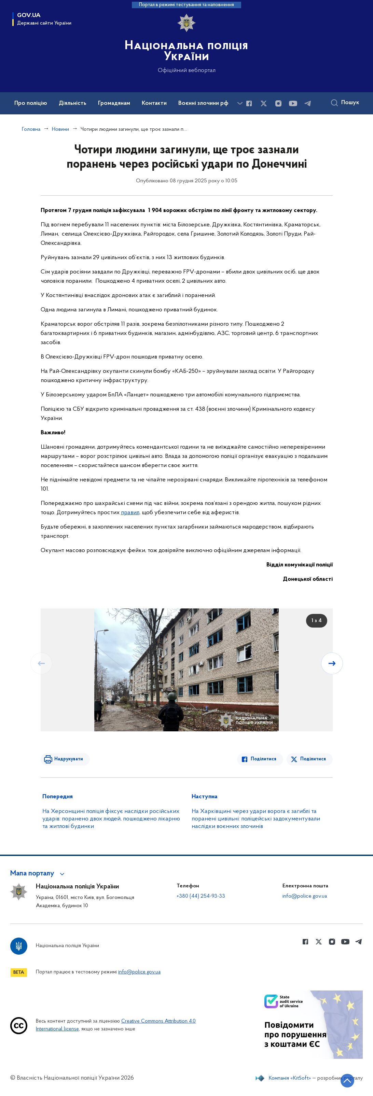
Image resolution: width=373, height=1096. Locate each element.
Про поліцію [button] (30, 103)
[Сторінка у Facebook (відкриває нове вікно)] (249, 103)
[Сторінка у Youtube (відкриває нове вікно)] (293, 103)
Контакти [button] (154, 103)
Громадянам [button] (114, 103)
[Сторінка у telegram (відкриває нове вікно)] (308, 103)
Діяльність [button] (72, 103)
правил (130, 512)
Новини (60, 129)
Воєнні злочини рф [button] (203, 103)
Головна (31, 129)
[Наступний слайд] (332, 663)
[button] (38, 874)
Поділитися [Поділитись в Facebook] (263, 759)
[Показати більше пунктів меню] (240, 103)
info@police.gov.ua (304, 896)
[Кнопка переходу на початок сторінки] (347, 1080)
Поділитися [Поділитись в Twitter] (313, 759)
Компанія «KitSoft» (290, 1078)
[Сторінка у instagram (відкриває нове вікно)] (278, 103)
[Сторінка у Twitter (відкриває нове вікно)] (264, 103)
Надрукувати (68, 759)
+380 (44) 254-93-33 (201, 896)
